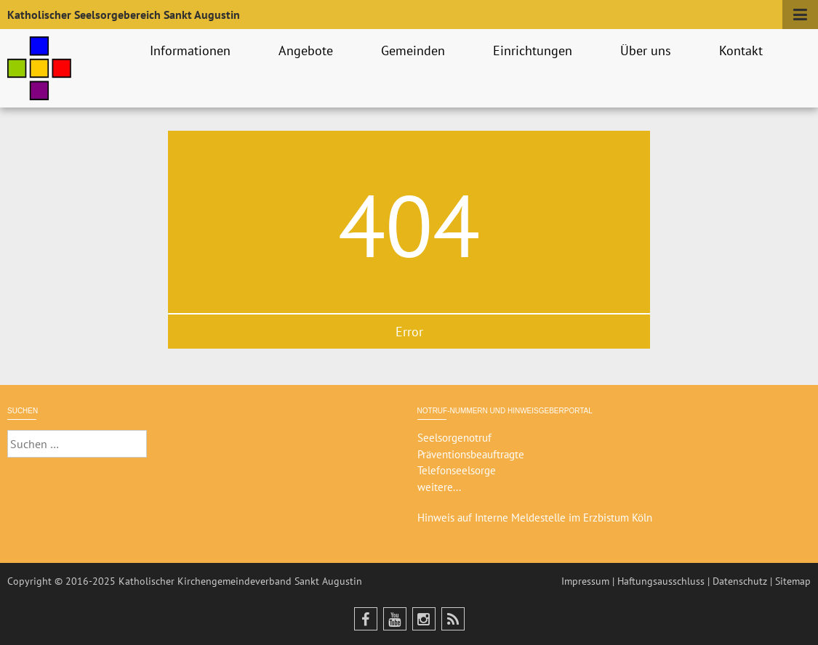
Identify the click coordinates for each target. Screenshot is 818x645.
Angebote (307, 50)
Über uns (647, 50)
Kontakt (743, 50)
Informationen (192, 50)
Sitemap (793, 581)
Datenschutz (740, 581)
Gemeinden (415, 50)
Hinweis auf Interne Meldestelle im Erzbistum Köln (534, 517)
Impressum (585, 581)
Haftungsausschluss (661, 581)
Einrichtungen (535, 50)
